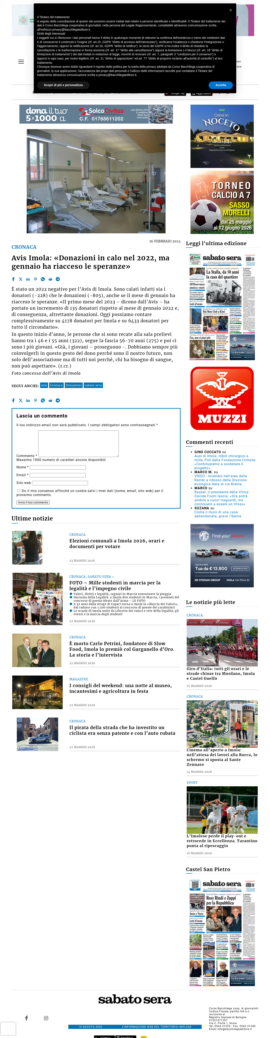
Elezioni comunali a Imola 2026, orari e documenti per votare (116, 543)
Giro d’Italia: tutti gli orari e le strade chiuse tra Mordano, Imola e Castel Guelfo (221, 673)
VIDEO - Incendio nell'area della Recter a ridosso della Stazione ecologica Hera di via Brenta (220, 480)
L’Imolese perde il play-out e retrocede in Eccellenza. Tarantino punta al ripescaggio (222, 841)
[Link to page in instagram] (46, 1018)
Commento (26, 456)
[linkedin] (28, 279)
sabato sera (93, 385)
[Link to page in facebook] (26, 1018)
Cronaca (56, 385)
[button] (230, 10)
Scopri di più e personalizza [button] (63, 85)
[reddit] (50, 279)
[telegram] (57, 279)
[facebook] (13, 279)
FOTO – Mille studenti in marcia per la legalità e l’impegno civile (115, 585)
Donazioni (74, 385)
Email (22, 475)
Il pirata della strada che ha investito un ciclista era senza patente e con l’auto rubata (122, 730)
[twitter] (20, 279)
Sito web (23, 483)
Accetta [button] (220, 85)
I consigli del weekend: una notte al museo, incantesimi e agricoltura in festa (120, 688)
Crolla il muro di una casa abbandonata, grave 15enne (217, 514)
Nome (22, 467)
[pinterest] (35, 279)
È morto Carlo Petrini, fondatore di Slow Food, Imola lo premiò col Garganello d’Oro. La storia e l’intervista (122, 649)
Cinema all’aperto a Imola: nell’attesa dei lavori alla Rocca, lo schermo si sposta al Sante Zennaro (222, 757)
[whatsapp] (42, 279)
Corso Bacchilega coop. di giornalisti (233, 1008)
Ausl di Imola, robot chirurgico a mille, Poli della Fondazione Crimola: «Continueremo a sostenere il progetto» (225, 462)
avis (44, 385)
